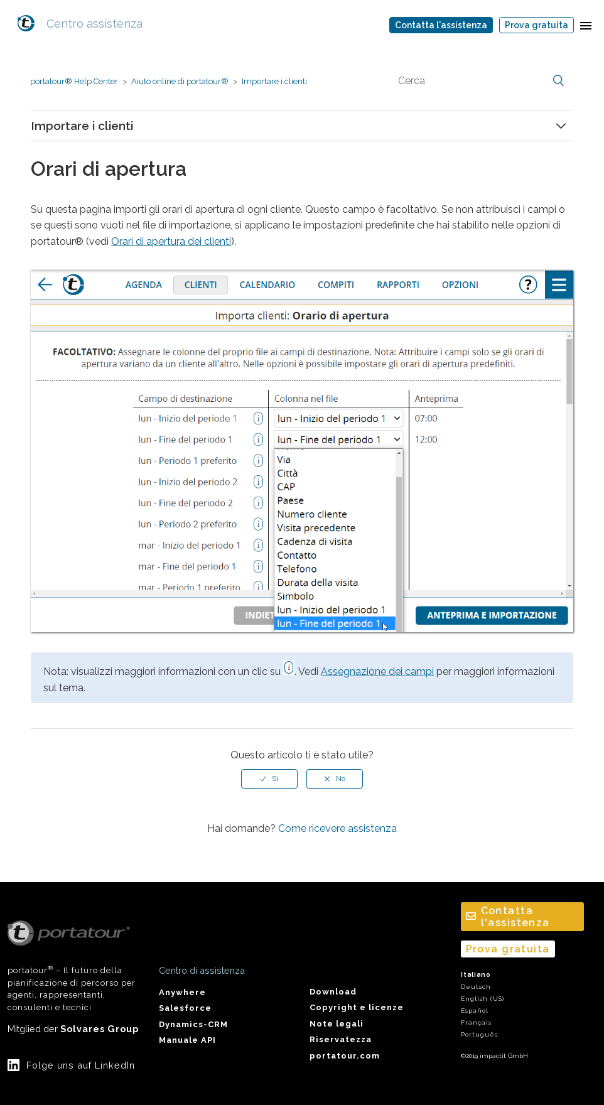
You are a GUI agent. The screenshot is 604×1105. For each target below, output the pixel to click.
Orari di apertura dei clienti (171, 241)
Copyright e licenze (357, 1007)
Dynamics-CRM (193, 1024)
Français (476, 1022)
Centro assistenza (91, 23)
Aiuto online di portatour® (180, 81)
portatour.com (345, 1055)
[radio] (269, 778)
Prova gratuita (536, 25)
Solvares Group (99, 1028)
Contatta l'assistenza (441, 25)
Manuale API (187, 1040)
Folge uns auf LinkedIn (80, 1065)
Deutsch (476, 986)
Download (333, 991)
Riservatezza (341, 1039)
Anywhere (182, 992)
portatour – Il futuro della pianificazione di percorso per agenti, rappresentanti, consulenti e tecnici (72, 966)
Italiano (476, 974)
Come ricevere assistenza (337, 828)
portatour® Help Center (74, 81)
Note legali (337, 1023)
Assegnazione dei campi (377, 671)
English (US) (482, 998)
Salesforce (185, 1008)
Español (474, 1010)
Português (479, 1034)
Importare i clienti (274, 81)
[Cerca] (480, 81)
